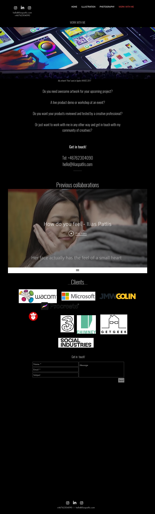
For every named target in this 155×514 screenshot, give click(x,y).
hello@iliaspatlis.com (22, 12)
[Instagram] (15, 8)
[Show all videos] (77, 270)
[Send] (121, 380)
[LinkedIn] (22, 8)
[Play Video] (77, 233)
